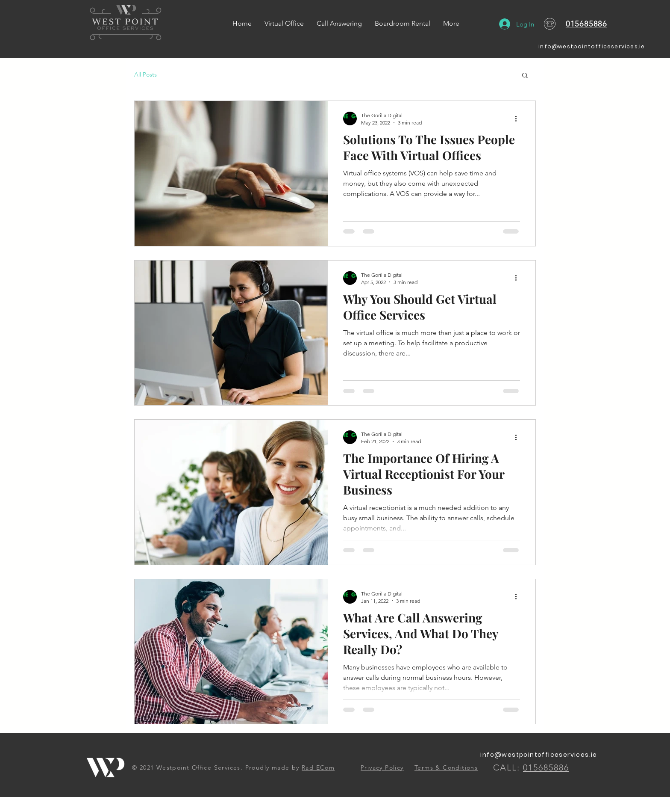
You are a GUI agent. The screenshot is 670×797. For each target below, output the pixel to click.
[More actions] (519, 118)
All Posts (145, 74)
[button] (525, 75)
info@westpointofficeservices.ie (591, 46)
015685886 (586, 24)
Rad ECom (318, 767)
